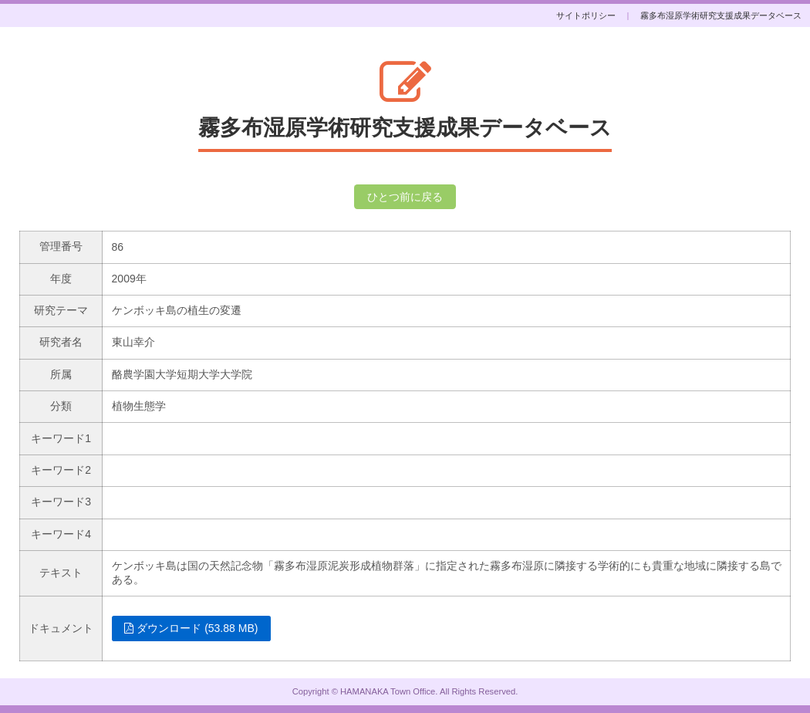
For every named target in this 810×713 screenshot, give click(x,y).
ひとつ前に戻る (405, 197)
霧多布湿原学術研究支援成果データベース (721, 15)
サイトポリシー (586, 15)
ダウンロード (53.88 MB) (191, 628)
